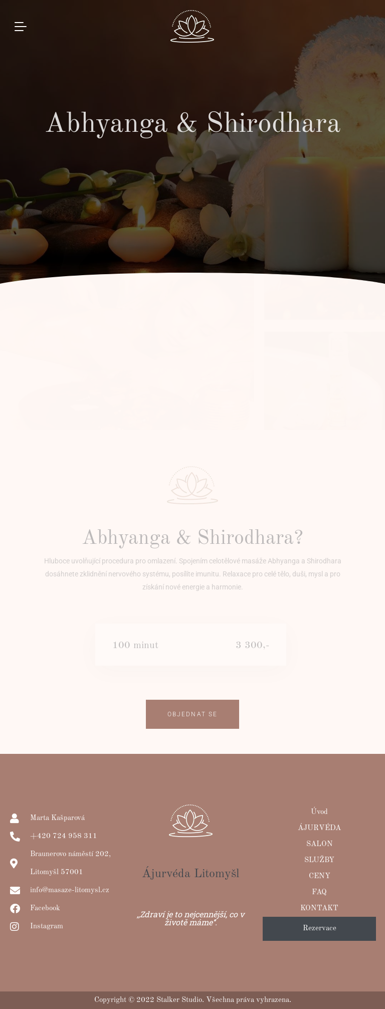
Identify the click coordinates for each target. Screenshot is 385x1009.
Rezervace (319, 928)
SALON (319, 844)
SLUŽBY (319, 860)
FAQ (319, 892)
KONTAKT (319, 908)
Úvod (319, 812)
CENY (319, 876)
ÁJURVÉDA (319, 828)
